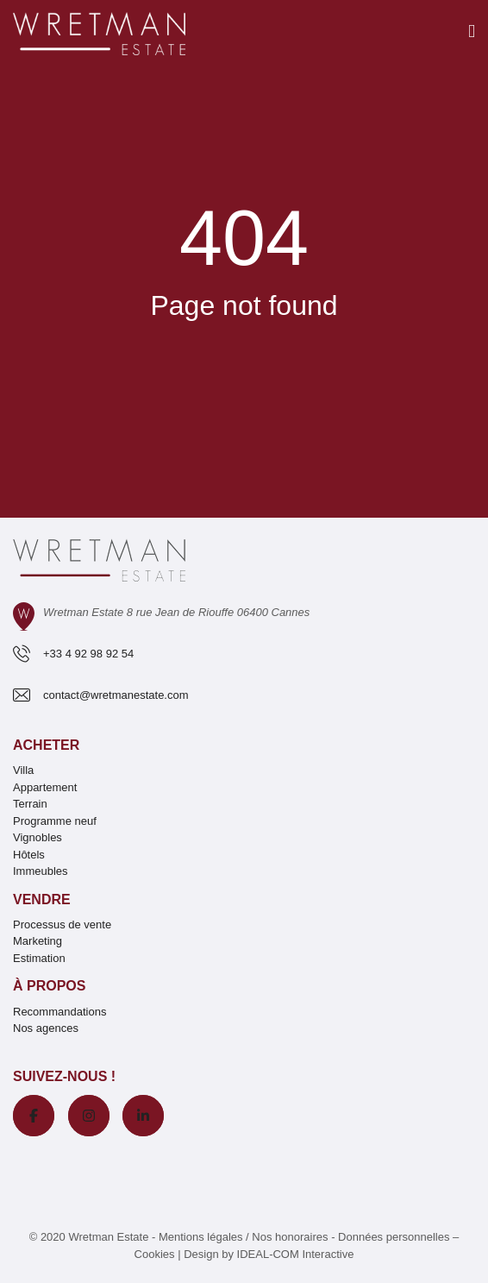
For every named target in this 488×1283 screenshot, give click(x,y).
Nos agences (45, 1028)
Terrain (30, 803)
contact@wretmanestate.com (116, 695)
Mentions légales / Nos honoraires (243, 1236)
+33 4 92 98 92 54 (88, 653)
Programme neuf (55, 820)
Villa (23, 770)
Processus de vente (62, 924)
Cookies (155, 1254)
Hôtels (29, 854)
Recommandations (59, 1011)
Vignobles (37, 837)
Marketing (37, 940)
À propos (49, 985)
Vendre (42, 899)
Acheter (46, 745)
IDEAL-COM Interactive (295, 1254)
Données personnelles (393, 1236)
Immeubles (40, 871)
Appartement (45, 787)
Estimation (39, 958)
